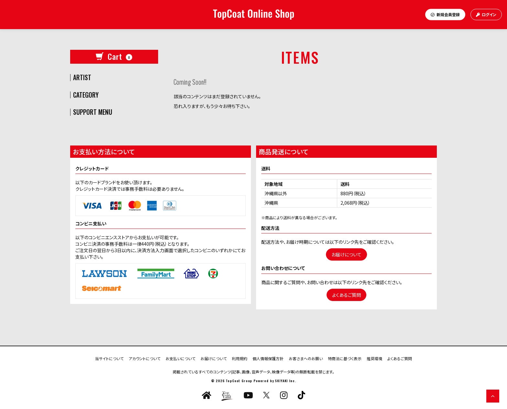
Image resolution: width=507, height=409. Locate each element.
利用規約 (239, 358)
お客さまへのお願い (306, 358)
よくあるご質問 (346, 295)
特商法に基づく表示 (344, 358)
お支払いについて (180, 358)
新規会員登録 (445, 14)
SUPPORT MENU (92, 112)
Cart (114, 56)
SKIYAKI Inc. (285, 380)
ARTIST (82, 77)
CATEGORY (86, 95)
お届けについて (346, 254)
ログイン (486, 14)
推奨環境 (374, 358)
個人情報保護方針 (268, 358)
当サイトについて (109, 358)
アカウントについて (144, 358)
